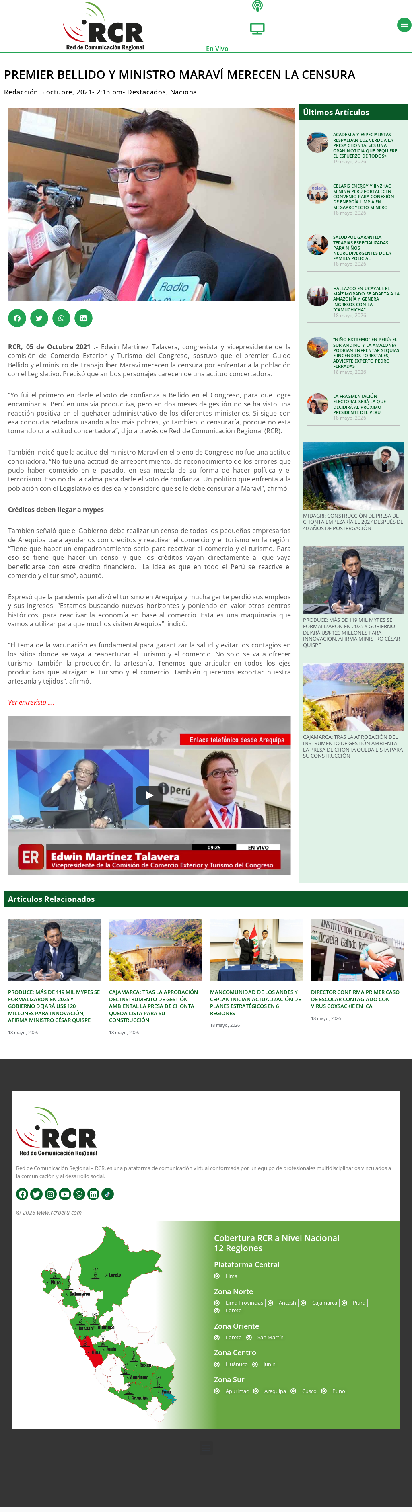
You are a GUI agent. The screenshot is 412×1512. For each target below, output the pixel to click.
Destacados (146, 97)
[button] (17, 323)
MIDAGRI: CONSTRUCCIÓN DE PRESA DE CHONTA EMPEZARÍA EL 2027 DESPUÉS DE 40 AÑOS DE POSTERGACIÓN (353, 527)
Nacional (184, 97)
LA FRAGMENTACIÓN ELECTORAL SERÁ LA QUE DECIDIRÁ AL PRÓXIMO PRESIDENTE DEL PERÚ (359, 409)
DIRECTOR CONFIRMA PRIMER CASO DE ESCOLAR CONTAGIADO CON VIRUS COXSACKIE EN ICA (355, 1004)
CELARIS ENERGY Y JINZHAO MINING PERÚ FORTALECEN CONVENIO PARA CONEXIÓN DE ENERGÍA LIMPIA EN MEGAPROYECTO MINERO (363, 201)
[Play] (149, 800)
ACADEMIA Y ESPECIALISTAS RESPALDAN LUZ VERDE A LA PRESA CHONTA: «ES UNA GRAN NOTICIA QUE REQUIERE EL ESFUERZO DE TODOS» (365, 150)
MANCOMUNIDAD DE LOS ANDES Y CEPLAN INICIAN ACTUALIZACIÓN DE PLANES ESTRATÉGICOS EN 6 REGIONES (255, 1008)
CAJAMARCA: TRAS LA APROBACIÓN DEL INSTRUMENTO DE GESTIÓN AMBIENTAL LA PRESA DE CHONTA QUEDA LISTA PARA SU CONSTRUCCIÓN (353, 751)
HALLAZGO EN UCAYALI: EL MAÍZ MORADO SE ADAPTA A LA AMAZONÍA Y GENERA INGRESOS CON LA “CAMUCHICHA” (366, 304)
